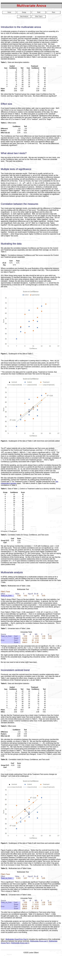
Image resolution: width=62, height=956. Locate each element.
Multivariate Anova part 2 (39, 941)
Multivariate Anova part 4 (20, 943)
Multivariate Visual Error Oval (16, 939)
